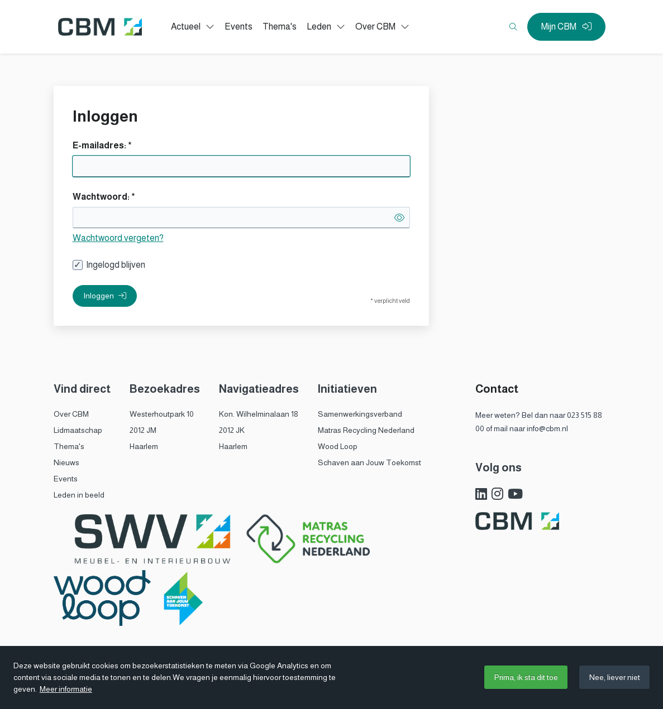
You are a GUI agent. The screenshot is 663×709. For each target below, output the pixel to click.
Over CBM (71, 413)
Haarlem (144, 446)
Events (66, 478)
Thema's (69, 446)
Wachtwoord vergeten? (118, 238)
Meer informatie (66, 688)
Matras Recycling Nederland (366, 430)
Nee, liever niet (614, 677)
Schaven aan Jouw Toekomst (369, 462)
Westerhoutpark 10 (162, 413)
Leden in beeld (79, 494)
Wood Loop (337, 446)
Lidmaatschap (78, 430)
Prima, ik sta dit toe (526, 677)
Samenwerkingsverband (360, 413)
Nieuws (66, 462)
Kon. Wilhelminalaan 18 (258, 413)
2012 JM (143, 430)
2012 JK (232, 430)
